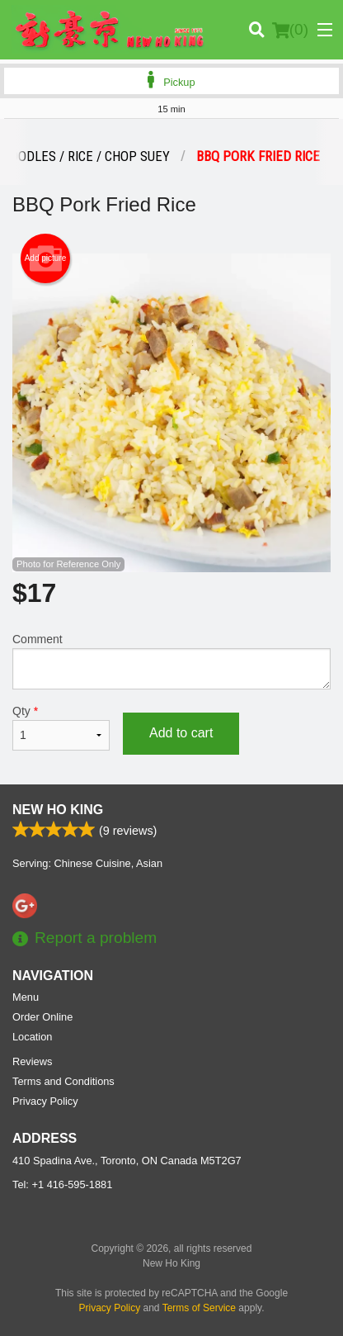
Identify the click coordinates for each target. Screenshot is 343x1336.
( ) (290, 29)
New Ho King (57, 810)
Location (32, 1036)
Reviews (32, 1061)
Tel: (62, 1184)
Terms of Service (199, 1308)
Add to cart (181, 733)
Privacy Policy (45, 1101)
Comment (171, 660)
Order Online (42, 1017)
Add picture (46, 258)
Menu (25, 997)
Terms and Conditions (63, 1081)
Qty (61, 727)
